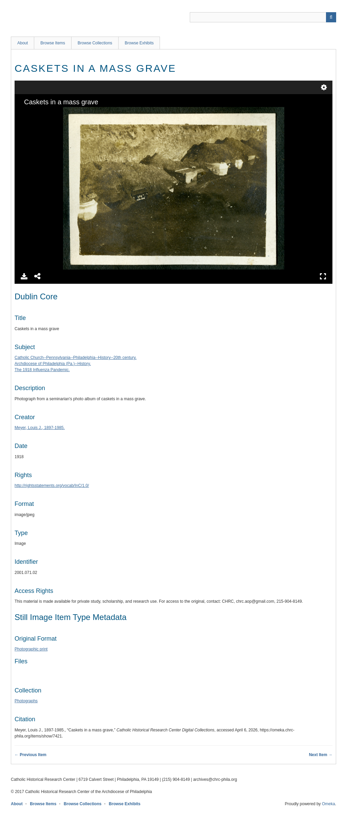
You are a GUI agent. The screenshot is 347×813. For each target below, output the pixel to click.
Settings (324, 87)
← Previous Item (30, 754)
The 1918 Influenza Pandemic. (42, 369)
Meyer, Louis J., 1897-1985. (40, 427)
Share (38, 276)
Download (24, 276)
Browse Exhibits (139, 43)
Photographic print (31, 649)
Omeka (328, 803)
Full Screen (323, 276)
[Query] (263, 17)
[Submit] (331, 17)
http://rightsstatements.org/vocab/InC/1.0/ (52, 485)
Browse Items (52, 43)
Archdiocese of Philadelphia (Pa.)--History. (53, 363)
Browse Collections (95, 43)
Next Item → (320, 754)
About (22, 43)
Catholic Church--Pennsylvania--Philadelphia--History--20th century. (76, 357)
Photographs (26, 701)
